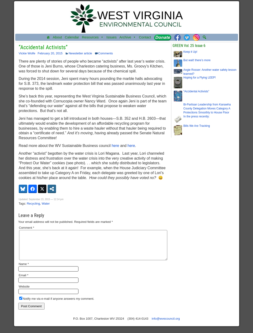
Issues (111, 37)
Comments (105, 53)
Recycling (33, 203)
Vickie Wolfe (27, 53)
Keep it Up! (190, 51)
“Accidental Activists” (43, 47)
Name (24, 269)
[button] (204, 37)
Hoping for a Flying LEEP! (199, 77)
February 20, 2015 (50, 53)
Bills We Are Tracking (196, 125)
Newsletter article (80, 53)
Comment (26, 227)
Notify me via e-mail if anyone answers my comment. (56, 304)
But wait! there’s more (197, 60)
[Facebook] (177, 37)
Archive (127, 37)
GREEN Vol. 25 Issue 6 (189, 45)
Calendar (72, 37)
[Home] (48, 37)
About (57, 37)
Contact (145, 37)
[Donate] (162, 37)
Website (24, 292)
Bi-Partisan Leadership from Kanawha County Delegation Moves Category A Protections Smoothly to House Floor (207, 108)
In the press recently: (196, 116)
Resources (93, 37)
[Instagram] (196, 37)
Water (46, 203)
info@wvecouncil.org (166, 324)
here (115, 146)
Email (23, 281)
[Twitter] (187, 37)
